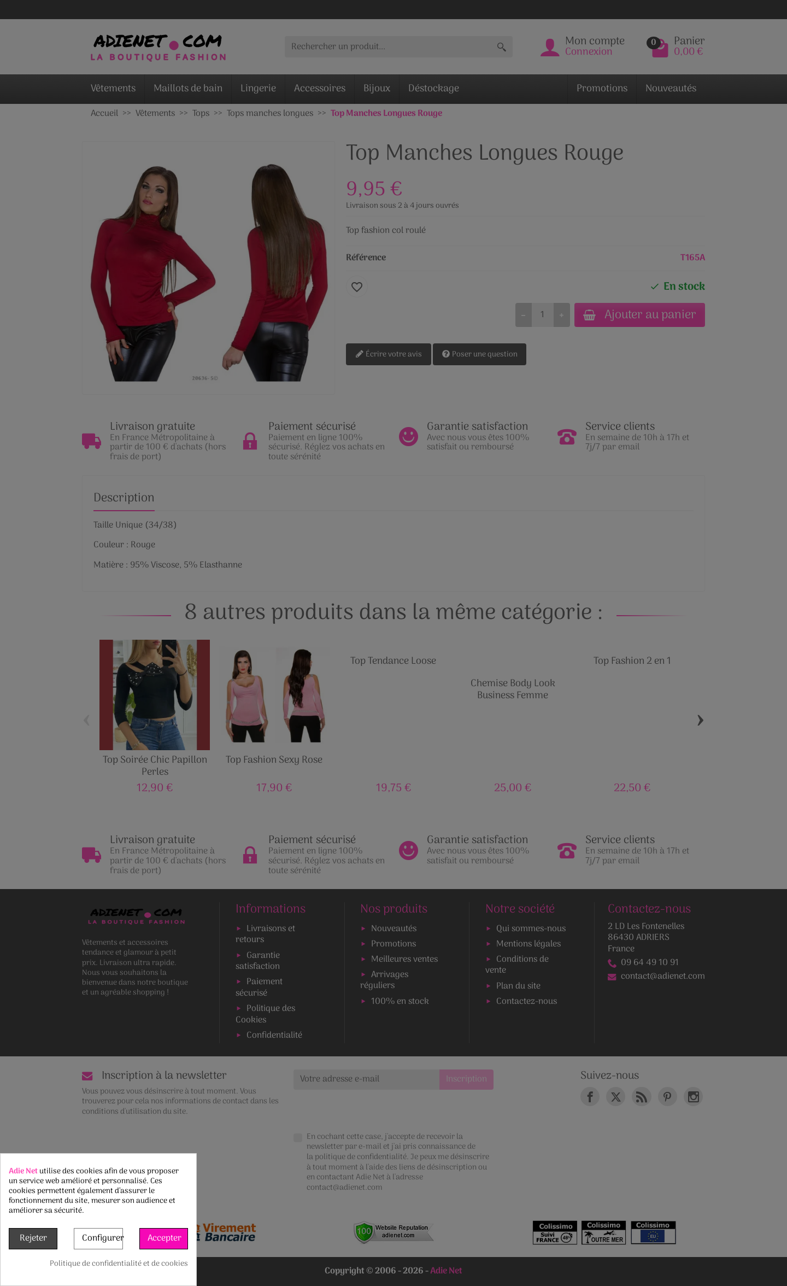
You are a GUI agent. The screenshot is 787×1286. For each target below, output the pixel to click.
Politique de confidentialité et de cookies (119, 1264)
